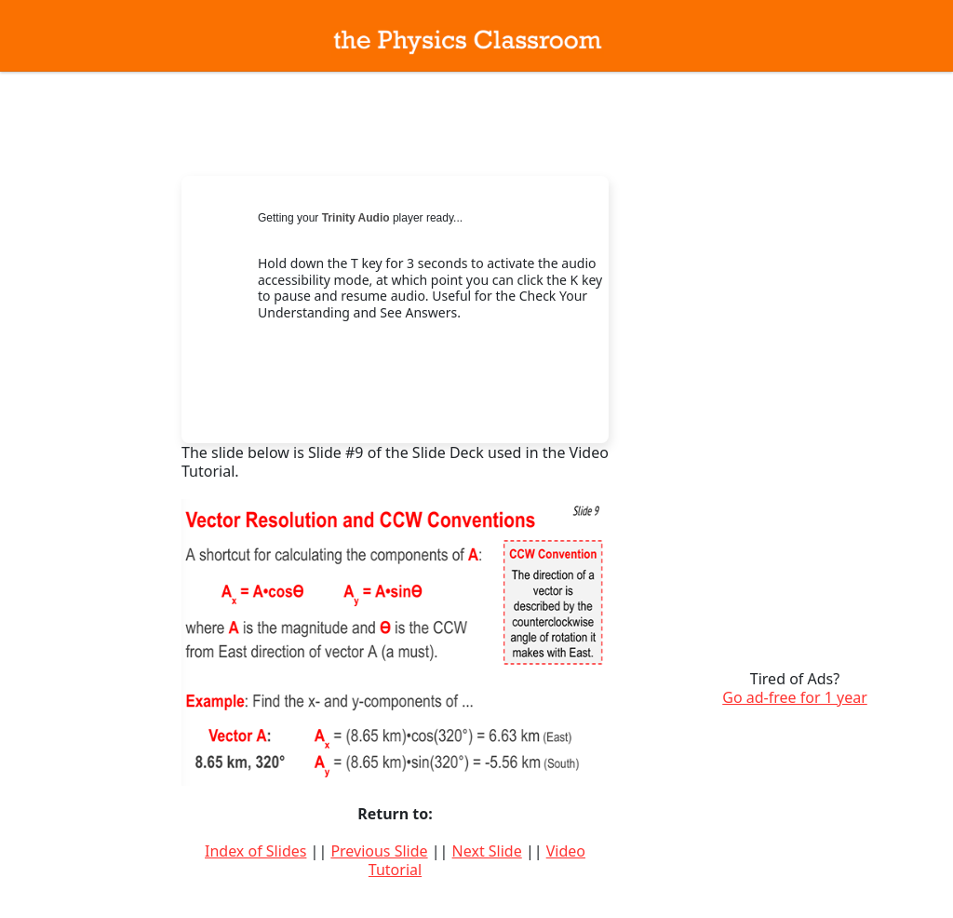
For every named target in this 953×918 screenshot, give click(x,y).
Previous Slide (378, 851)
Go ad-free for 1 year (794, 697)
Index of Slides (255, 851)
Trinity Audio (356, 217)
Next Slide (487, 851)
